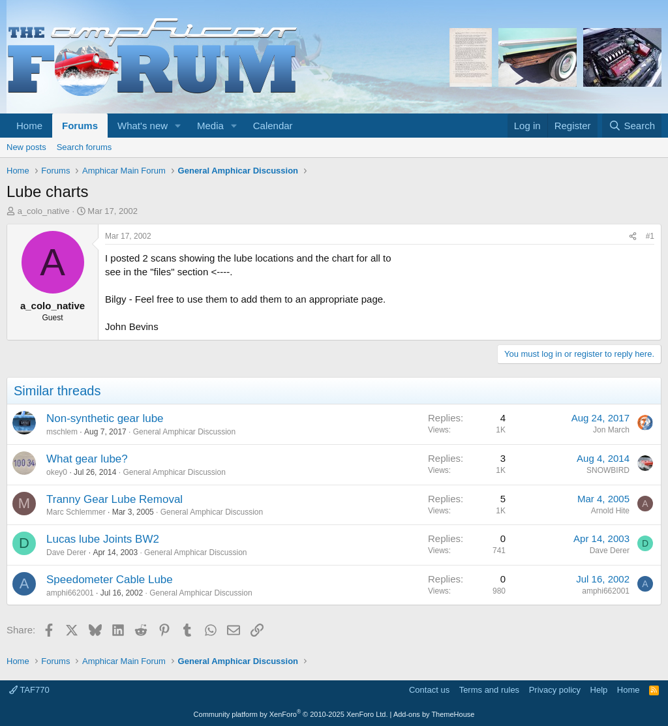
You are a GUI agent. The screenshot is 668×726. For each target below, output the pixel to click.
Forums (80, 125)
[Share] (632, 236)
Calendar (273, 125)
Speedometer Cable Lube (109, 579)
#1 (650, 236)
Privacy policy (555, 690)
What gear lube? (87, 459)
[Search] (631, 125)
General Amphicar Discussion (184, 431)
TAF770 (29, 690)
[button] (178, 125)
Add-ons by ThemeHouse (434, 714)
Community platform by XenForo (291, 714)
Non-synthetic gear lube (105, 418)
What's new (142, 125)
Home (29, 125)
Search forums (84, 147)
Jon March (611, 429)
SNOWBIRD (608, 470)
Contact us (429, 690)
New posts (26, 147)
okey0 (56, 472)
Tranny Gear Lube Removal (114, 499)
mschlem (62, 431)
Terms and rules (489, 690)
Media (210, 125)
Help (599, 690)
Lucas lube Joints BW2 (102, 539)
